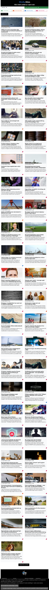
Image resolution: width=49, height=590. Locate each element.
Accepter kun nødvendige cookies (9, 585)
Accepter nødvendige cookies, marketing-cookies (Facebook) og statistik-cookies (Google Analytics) (24, 588)
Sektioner (4, 7)
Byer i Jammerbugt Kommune (32, 7)
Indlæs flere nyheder (23, 564)
